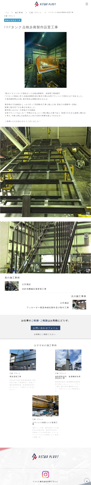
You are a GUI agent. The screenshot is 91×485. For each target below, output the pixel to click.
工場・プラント (35, 12)
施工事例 (19, 12)
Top (7, 12)
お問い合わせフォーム (45, 328)
